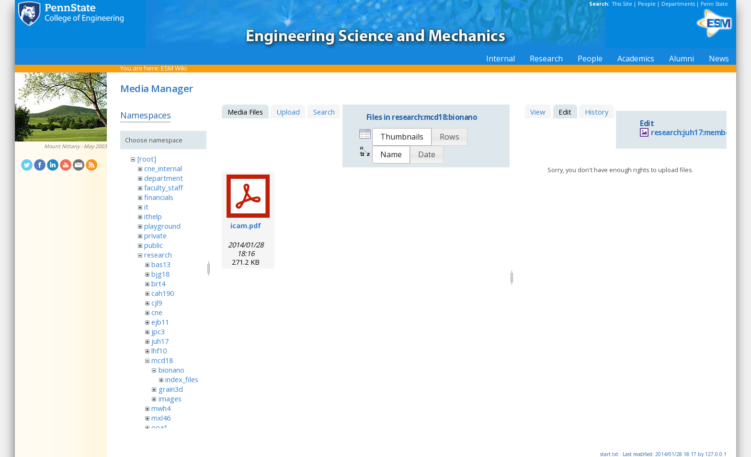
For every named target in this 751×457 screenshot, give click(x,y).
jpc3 (158, 331)
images (170, 398)
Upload (288, 112)
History (596, 112)
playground (162, 226)
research (158, 254)
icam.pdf (245, 225)
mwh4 (161, 408)
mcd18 (162, 360)
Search (324, 112)
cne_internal (163, 168)
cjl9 (156, 302)
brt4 (158, 283)
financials (158, 197)
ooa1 (159, 427)
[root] (146, 159)
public (153, 245)
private (155, 235)
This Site (622, 3)
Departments (678, 3)
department (163, 178)
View (537, 112)
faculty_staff (163, 187)
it (146, 206)
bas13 (161, 264)
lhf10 (159, 350)
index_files (181, 379)
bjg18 (160, 274)
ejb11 (160, 322)
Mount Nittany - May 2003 (75, 146)
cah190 (162, 293)
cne (156, 312)
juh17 (160, 341)
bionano (171, 370)
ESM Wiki (174, 68)
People (647, 3)
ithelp (153, 216)
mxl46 (161, 417)
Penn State (714, 3)
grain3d (171, 389)
